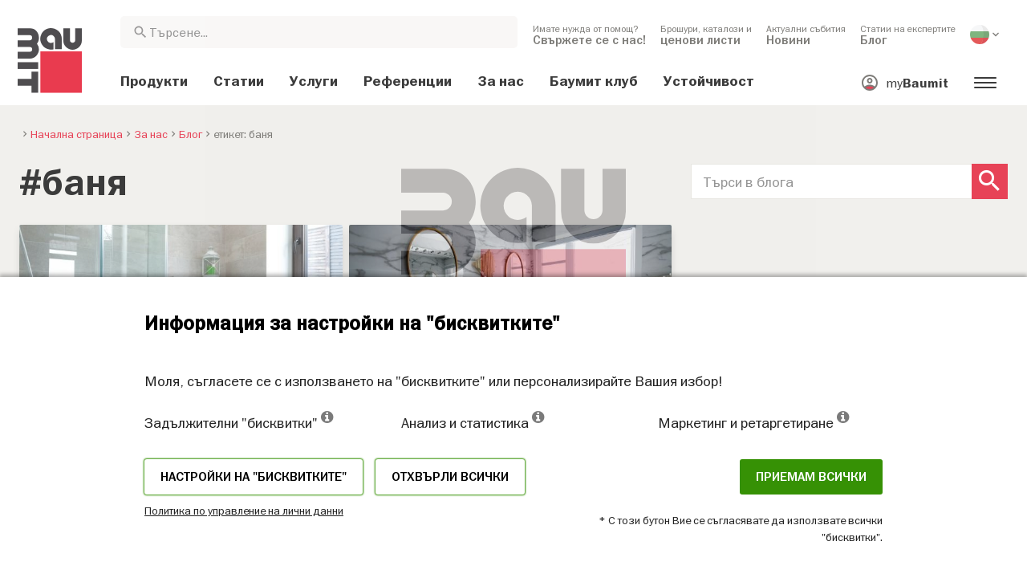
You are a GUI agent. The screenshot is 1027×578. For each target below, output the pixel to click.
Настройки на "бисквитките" (253, 477)
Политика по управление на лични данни (243, 510)
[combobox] (319, 32)
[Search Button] (990, 181)
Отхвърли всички (450, 477)
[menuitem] (589, 34)
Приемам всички (811, 477)
